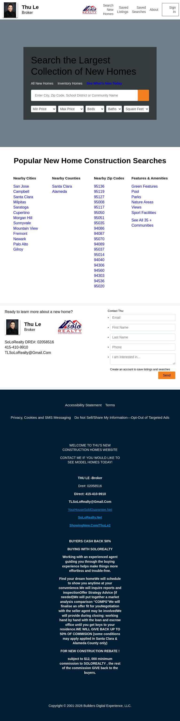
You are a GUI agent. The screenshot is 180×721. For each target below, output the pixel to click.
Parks (136, 197)
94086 (99, 228)
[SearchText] (84, 95)
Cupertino (21, 213)
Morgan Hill (22, 218)
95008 (99, 202)
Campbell (21, 192)
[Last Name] (142, 337)
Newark (19, 239)
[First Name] (142, 327)
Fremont (20, 234)
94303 (99, 276)
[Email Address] (142, 317)
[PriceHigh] (70, 109)
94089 (99, 244)
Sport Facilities (143, 213)
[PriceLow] (43, 109)
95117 (99, 207)
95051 (99, 218)
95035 (99, 223)
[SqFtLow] (136, 109)
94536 (99, 281)
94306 (99, 265)
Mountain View (25, 228)
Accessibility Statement (83, 405)
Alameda (59, 192)
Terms (110, 405)
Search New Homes (108, 10)
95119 (99, 192)
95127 (99, 197)
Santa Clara (23, 197)
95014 (99, 255)
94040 (99, 260)
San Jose (21, 186)
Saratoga (21, 207)
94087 (99, 234)
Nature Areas (142, 202)
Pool (135, 192)
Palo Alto (20, 244)
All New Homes (42, 83)
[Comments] (142, 359)
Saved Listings (122, 10)
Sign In (172, 10)
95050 (99, 213)
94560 (99, 270)
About (154, 10)
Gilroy (18, 249)
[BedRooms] (95, 109)
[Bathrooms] (114, 109)
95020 (99, 286)
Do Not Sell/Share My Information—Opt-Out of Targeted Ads (121, 417)
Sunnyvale (22, 223)
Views (136, 207)
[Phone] (142, 347)
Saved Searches (139, 10)
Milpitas (19, 202)
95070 (99, 239)
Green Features (144, 186)
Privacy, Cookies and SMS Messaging (41, 417)
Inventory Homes (70, 83)
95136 (99, 186)
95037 (99, 249)
